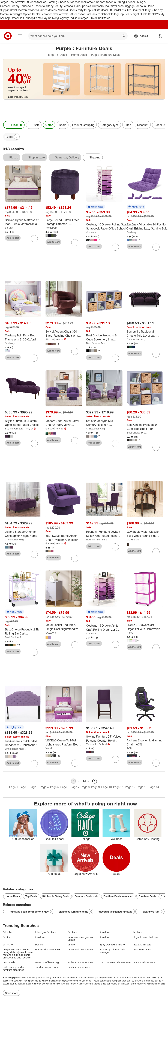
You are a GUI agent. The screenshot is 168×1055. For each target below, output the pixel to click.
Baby (50, 6)
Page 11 (118, 787)
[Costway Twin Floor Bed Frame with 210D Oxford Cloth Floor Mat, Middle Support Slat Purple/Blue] (23, 337)
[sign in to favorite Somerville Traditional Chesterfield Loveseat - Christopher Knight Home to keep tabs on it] (156, 354)
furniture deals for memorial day (27, 911)
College (114, 14)
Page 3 (34, 787)
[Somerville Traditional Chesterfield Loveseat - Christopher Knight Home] (145, 334)
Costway (91, 232)
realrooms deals (142, 949)
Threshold (91, 744)
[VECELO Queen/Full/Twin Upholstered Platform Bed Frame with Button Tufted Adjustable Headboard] (64, 742)
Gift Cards (113, 10)
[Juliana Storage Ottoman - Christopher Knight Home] (23, 534)
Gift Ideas (101, 10)
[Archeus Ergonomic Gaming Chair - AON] (145, 742)
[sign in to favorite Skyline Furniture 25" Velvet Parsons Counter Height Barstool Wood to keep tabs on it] (115, 759)
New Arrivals (60, 14)
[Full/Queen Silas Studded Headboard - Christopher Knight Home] (23, 743)
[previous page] (73, 781)
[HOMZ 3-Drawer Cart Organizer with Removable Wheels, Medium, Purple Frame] (145, 627)
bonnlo (39, 944)
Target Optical (23, 14)
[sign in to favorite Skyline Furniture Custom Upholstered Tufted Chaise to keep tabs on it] (34, 443)
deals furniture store (144, 962)
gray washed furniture (112, 944)
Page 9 (95, 787)
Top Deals (125, 14)
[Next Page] (17, 137)
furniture (72, 932)
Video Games (38, 10)
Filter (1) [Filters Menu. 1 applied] (14, 125)
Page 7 (75, 787)
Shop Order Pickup (15, 18)
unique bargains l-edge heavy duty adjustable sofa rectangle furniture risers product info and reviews (18, 953)
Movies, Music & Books (62, 10)
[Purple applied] (11, 137)
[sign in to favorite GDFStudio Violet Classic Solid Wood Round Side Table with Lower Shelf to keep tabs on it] (156, 551)
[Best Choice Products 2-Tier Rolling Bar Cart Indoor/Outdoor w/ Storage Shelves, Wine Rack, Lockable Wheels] (23, 631)
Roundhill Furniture (96, 539)
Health (108, 6)
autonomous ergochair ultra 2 (80, 938)
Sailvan (9, 227)
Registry (63, 18)
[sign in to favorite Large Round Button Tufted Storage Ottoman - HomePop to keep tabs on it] (74, 242)
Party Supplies (86, 10)
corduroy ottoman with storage (112, 951)
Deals (35, 14)
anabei (71, 944)
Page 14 (154, 787)
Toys (13, 10)
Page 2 (23, 787)
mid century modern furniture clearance (14, 968)
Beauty (57, 6)
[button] (95, 207)
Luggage (129, 6)
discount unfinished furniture (113, 911)
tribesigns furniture (45, 932)
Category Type (109, 125)
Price (128, 125)
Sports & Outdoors (92, 6)
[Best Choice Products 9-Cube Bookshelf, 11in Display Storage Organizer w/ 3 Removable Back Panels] (145, 427)
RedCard (74, 18)
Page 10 (106, 787)
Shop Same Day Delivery (42, 18)
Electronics (23, 10)
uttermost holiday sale (47, 949)
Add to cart (13, 237)
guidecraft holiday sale (80, 949)
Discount (142, 125)
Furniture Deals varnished (118, 896)
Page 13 (142, 787)
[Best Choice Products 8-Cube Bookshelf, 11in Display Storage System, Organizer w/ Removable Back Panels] (104, 337)
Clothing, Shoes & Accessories (65, 2)
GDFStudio (133, 539)
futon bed (8, 932)
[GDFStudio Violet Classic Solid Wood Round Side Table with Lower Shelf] (145, 534)
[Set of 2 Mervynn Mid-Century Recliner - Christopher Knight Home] (104, 423)
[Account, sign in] (143, 36)
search (124, 36)
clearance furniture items (71, 911)
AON (129, 748)
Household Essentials (33, 6)
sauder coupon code (47, 967)
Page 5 (54, 787)
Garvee (50, 428)
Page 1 (13, 787)
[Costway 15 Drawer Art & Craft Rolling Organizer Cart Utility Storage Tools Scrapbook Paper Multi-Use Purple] (104, 628)
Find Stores (103, 18)
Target (51, 54)
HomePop (51, 227)
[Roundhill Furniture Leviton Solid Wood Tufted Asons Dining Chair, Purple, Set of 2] (104, 534)
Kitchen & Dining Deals (56, 896)
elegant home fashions (145, 937)
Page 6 (64, 787)
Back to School (100, 14)
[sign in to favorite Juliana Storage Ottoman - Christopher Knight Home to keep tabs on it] (34, 554)
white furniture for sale (80, 962)
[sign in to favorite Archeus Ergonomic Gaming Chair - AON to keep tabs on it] (156, 763)
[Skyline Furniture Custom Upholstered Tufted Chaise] (23, 423)
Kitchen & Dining (114, 2)
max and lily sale (142, 944)
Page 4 (44, 787)
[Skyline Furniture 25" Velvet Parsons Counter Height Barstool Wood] (104, 739)
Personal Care (71, 6)
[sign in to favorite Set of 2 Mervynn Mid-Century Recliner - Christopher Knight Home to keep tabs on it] (115, 443)
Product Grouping (83, 125)
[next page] (94, 781)
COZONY (51, 632)
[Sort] (33, 125)
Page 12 (130, 787)
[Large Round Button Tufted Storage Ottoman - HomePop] (64, 222)
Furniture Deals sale (86, 896)
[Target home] (8, 36)
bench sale (9, 962)
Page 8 (85, 787)
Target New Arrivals (12, 2)
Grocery (14, 6)
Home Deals (79, 54)
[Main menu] (20, 36)
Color (49, 125)
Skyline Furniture (14, 428)
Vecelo (49, 748)
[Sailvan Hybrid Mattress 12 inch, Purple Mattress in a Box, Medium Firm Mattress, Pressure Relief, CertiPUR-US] (23, 222)
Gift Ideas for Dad (35, 2)
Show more (11, 993)
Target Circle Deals (143, 14)
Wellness (118, 6)
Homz (130, 632)
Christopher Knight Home (137, 339)
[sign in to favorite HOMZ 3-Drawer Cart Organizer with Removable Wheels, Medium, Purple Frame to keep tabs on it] (156, 647)
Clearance (46, 14)
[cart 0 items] (160, 36)
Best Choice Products (97, 343)
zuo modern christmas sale (115, 962)
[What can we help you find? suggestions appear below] (78, 36)
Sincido (50, 339)
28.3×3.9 (8, 944)
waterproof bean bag (47, 962)
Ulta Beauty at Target (139, 10)
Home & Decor (94, 2)
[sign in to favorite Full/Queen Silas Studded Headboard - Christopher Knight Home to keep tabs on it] (34, 763)
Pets (123, 10)
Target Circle (88, 18)
